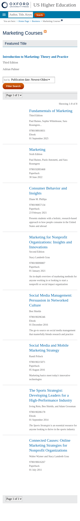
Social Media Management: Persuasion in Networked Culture (50, 300)
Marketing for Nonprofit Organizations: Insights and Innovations (50, 242)
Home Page (24, 21)
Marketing (37, 149)
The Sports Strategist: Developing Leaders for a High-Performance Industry (50, 395)
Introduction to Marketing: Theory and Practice (35, 56)
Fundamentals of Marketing (50, 111)
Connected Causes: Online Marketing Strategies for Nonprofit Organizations (49, 445)
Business (36, 21)
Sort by (7, 80)
